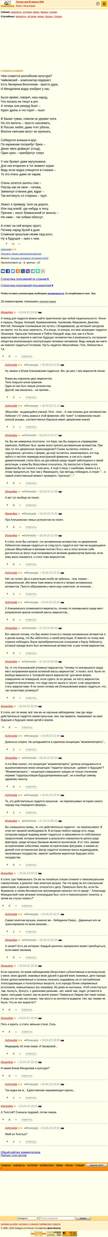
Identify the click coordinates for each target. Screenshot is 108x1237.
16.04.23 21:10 (51, 405)
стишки (53, 12)
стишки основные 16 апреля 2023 (29, 258)
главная (6, 1165)
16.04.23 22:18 (51, 572)
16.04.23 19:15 (28, 1106)
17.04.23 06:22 (48, 820)
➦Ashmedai (29, 435)
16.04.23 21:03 (51, 364)
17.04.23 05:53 (48, 628)
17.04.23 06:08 (48, 661)
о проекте (34, 1224)
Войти (19, 6)
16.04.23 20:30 (28, 706)
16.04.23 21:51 (49, 513)
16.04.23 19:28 (51, 1084)
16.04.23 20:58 (28, 312)
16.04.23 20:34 (48, 940)
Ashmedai (6, 249)
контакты (23, 1224)
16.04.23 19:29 (51, 1040)
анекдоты (16, 12)
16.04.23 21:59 (48, 535)
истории (27, 12)
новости (56, 1224)
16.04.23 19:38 (28, 965)
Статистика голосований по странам (24, 279)
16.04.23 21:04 (51, 735)
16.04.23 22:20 (51, 602)
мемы (36, 12)
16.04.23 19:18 (28, 1018)
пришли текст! (96, 1165)
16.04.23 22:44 (51, 795)
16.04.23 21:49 (48, 491)
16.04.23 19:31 (51, 1128)
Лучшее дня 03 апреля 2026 (30, 2)
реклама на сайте (9, 1224)
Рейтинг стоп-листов (14, 1155)
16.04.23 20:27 (51, 914)
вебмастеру (45, 1224)
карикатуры (47, 1165)
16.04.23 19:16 (28, 1062)
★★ (14, 249)
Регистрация (29, 6)
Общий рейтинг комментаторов (20, 1152)
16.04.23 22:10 (48, 757)
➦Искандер (31, 364)
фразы (44, 12)
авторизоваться (55, 293)
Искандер (7, 312)
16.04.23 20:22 (28, 873)
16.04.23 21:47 (48, 435)
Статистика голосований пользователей (26, 285)
